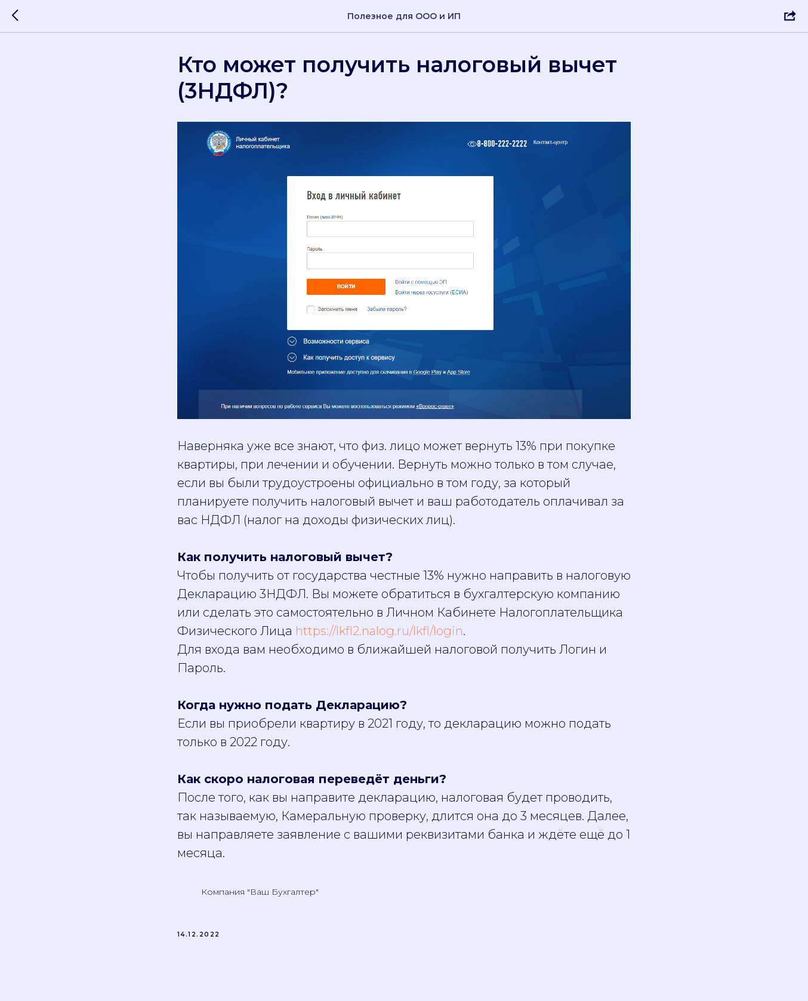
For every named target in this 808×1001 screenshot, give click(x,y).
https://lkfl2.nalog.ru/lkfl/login (379, 636)
